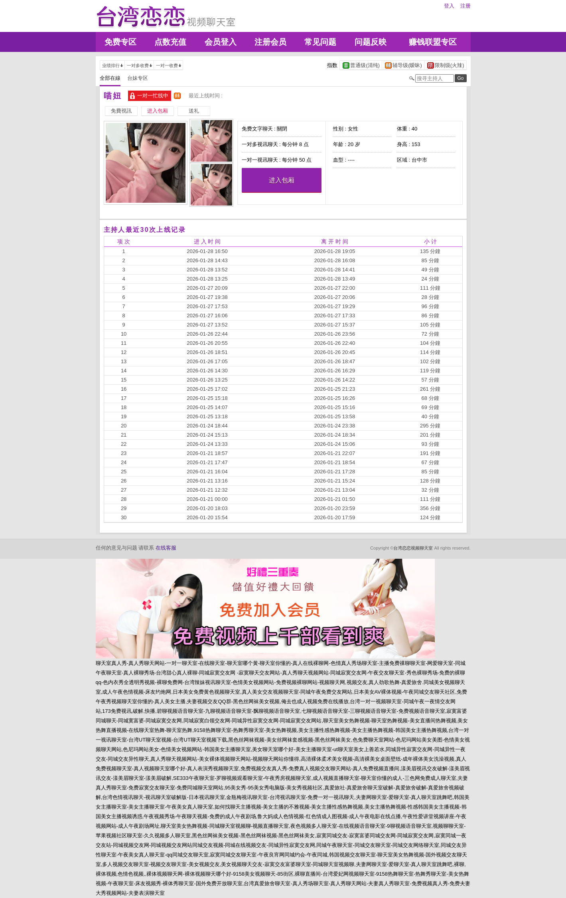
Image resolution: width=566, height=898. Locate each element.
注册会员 (270, 42)
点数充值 (170, 42)
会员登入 (221, 42)
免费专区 (120, 42)
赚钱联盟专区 (433, 42)
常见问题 (320, 42)
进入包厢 (281, 180)
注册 (465, 6)
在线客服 (166, 548)
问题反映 (371, 42)
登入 (449, 6)
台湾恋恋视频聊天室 (413, 548)
